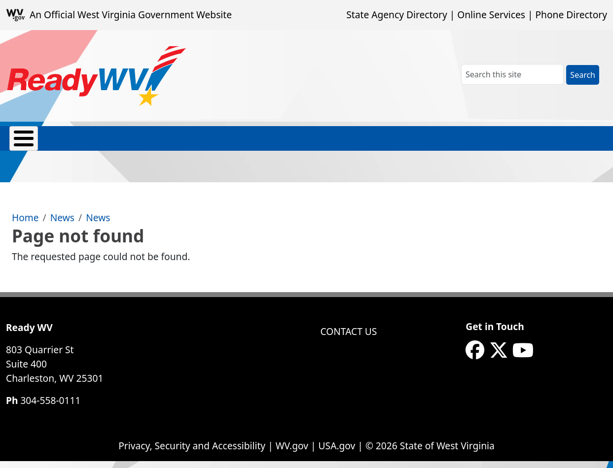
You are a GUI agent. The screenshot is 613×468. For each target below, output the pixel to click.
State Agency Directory (396, 14)
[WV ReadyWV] (97, 76)
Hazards (177, 143)
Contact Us (349, 338)
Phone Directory (571, 14)
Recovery (360, 143)
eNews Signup (561, 143)
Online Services (491, 14)
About (23, 143)
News (62, 224)
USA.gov (337, 452)
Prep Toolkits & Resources (249, 143)
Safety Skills (413, 143)
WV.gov (292, 452)
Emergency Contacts (82, 143)
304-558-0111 (50, 407)
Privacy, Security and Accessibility (191, 452)
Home (25, 224)
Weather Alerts (486, 143)
